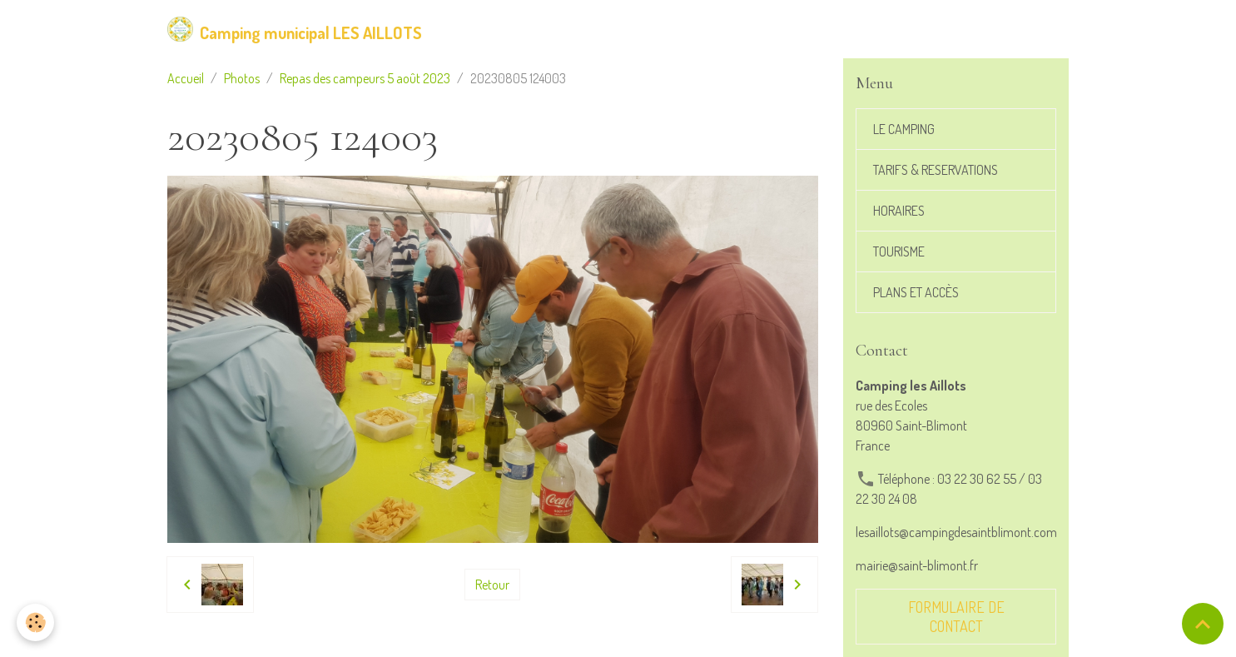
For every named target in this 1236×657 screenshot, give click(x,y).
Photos (242, 78)
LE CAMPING (904, 129)
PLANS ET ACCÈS (916, 292)
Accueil (185, 78)
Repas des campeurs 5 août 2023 (365, 78)
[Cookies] (35, 622)
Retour (492, 584)
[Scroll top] (1203, 624)
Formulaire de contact (956, 616)
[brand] (294, 29)
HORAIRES (899, 210)
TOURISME (899, 251)
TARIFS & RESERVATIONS (935, 170)
